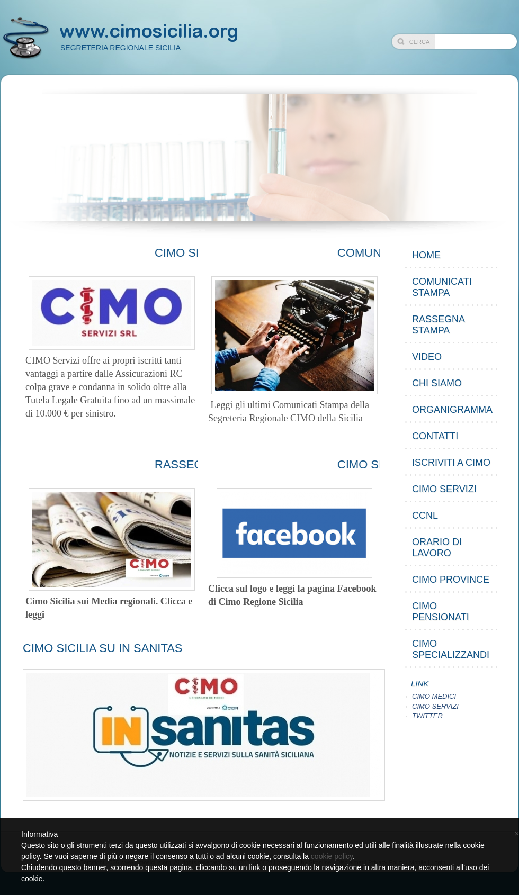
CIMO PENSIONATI (440, 611)
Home (426, 255)
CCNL (425, 515)
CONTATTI (435, 436)
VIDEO (427, 356)
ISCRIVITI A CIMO (451, 462)
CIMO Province (450, 579)
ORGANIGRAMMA (452, 409)
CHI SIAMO (437, 383)
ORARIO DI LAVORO (437, 547)
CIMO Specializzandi (450, 649)
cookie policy (332, 856)
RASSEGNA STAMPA (438, 325)
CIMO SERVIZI (444, 489)
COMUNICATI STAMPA (442, 287)
